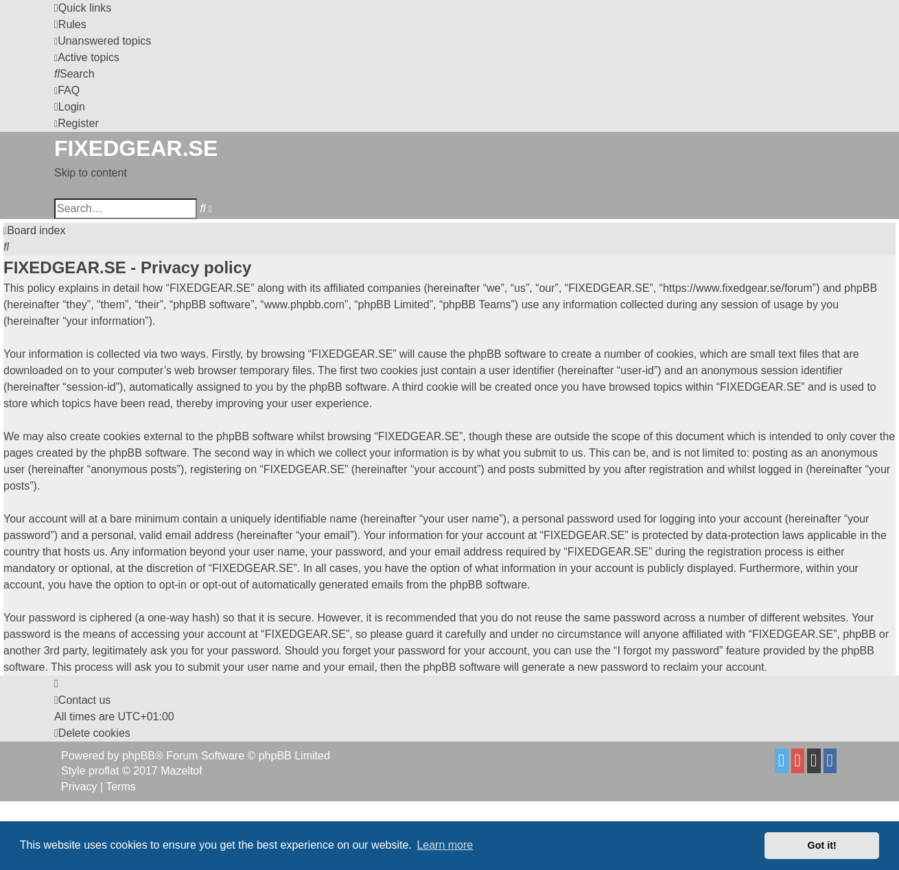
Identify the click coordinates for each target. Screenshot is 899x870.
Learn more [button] (445, 845)
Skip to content (90, 173)
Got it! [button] (822, 845)
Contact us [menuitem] (82, 700)
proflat (104, 771)
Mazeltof (181, 771)
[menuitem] (70, 24)
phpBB (138, 756)
